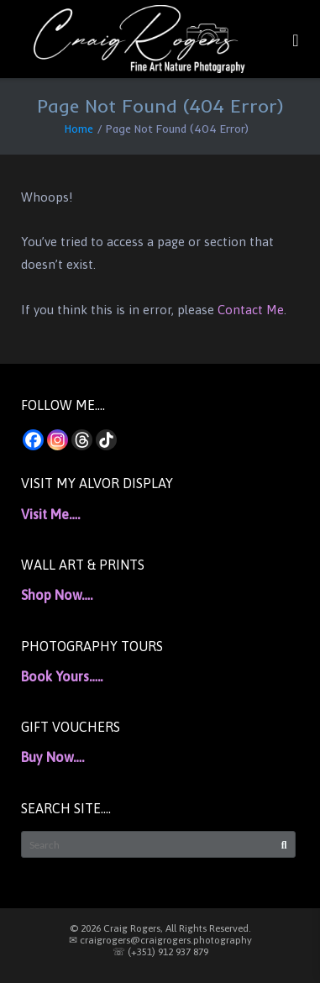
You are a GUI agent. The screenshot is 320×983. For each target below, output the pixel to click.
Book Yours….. (61, 676)
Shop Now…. (56, 594)
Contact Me (251, 309)
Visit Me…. (50, 514)
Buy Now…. (52, 757)
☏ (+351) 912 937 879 (160, 952)
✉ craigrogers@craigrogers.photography (160, 940)
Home (79, 128)
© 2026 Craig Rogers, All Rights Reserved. (160, 928)
